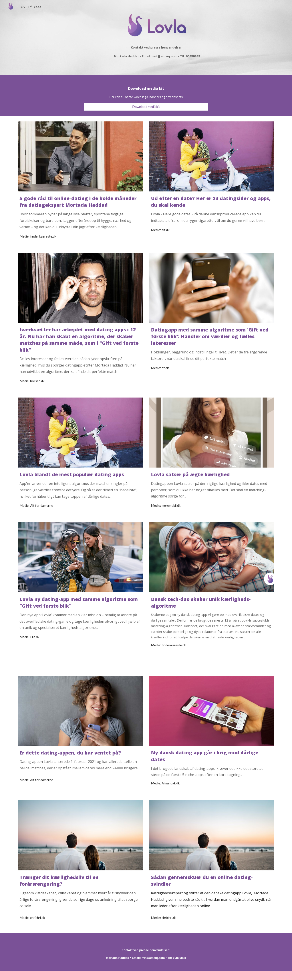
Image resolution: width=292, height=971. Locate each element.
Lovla (158, 474)
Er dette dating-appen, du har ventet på (69, 752)
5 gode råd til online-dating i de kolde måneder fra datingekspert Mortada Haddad (79, 201)
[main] (157, 50)
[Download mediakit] (146, 107)
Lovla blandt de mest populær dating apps (72, 474)
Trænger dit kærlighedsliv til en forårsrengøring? (60, 880)
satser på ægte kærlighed (198, 474)
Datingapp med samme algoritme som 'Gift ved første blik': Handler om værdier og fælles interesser (210, 336)
